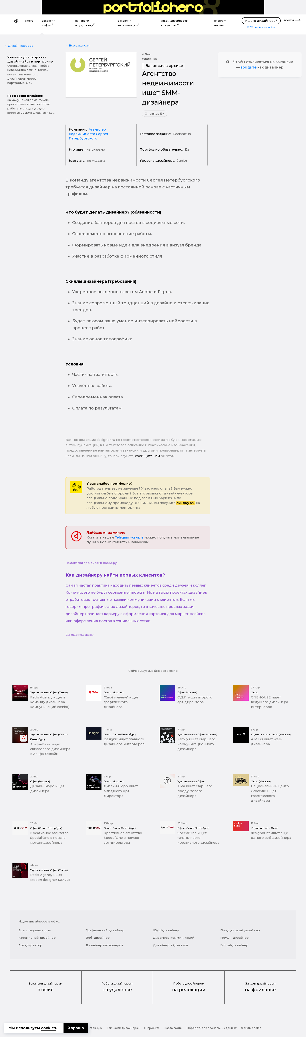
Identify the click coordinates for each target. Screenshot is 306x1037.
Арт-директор (30, 945)
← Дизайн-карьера (18, 45)
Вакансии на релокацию (128, 23)
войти (289, 20)
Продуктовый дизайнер (240, 930)
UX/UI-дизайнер (166, 930)
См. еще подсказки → (82, 634)
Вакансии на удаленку (85, 23)
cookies (48, 1028)
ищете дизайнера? (261, 21)
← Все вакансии (78, 45)
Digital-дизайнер (234, 945)
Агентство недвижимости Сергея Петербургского (88, 133)
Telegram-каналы (220, 23)
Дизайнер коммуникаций (173, 937)
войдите (248, 67)
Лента (29, 20)
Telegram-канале (129, 537)
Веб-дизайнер (98, 937)
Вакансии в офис (49, 23)
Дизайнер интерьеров (104, 945)
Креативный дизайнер (37, 937)
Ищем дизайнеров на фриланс (174, 23)
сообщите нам (147, 456)
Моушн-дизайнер (234, 937)
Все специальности (34, 930)
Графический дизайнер (105, 930)
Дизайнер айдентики (170, 945)
